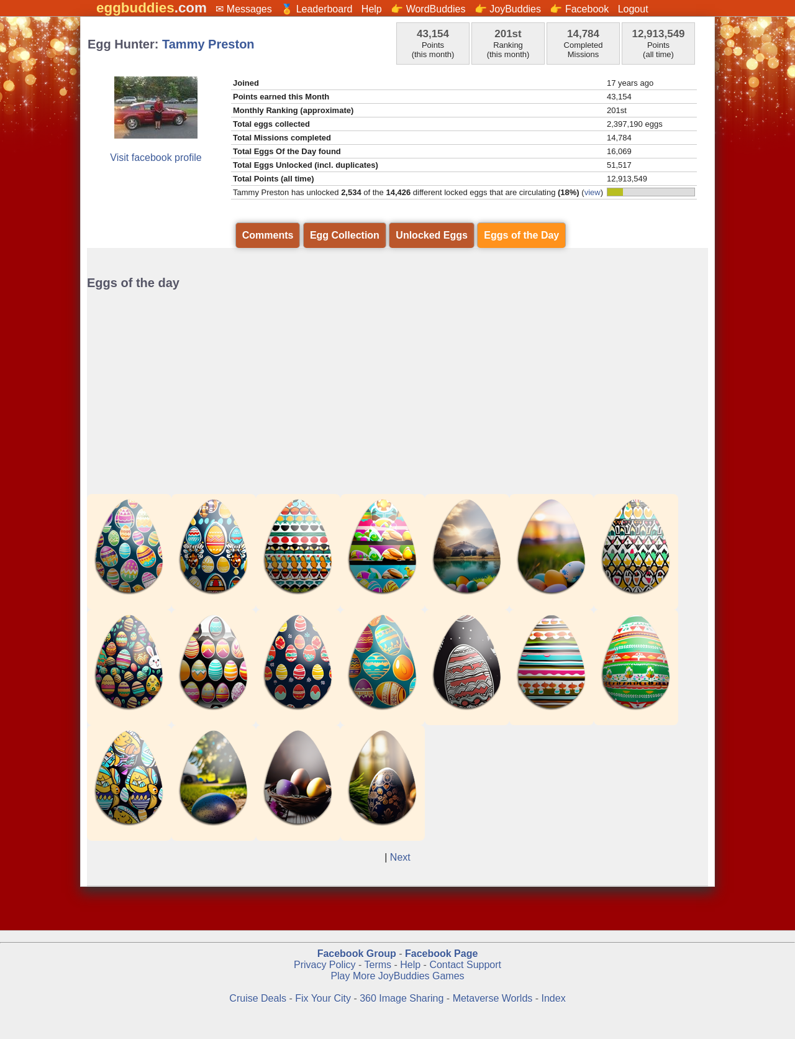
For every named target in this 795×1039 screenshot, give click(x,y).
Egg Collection (344, 235)
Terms (377, 964)
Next (400, 857)
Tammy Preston (208, 44)
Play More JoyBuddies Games (397, 976)
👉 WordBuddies (428, 9)
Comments (268, 235)
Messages (249, 9)
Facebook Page (441, 953)
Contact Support (465, 964)
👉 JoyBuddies (508, 9)
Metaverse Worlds (493, 998)
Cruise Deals (257, 998)
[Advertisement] (397, 389)
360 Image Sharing (403, 998)
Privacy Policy (325, 964)
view (592, 192)
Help (371, 9)
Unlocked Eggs (432, 235)
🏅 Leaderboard (316, 9)
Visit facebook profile (155, 157)
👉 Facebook (579, 9)
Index (554, 998)
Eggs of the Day (521, 235)
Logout (633, 9)
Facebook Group (356, 953)
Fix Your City (324, 998)
